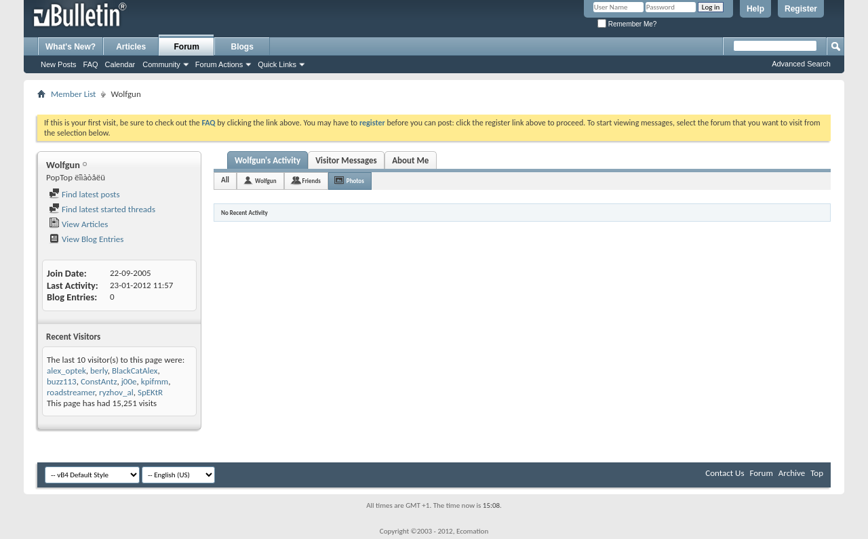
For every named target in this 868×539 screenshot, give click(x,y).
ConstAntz (99, 381)
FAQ (90, 64)
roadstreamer (71, 392)
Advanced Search (801, 64)
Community (161, 64)
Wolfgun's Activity (267, 160)
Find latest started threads (102, 209)
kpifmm (154, 381)
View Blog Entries (86, 239)
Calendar (120, 64)
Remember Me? (626, 24)
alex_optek (66, 370)
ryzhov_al (116, 392)
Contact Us (724, 473)
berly (99, 370)
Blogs (242, 47)
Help (755, 9)
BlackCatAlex (135, 370)
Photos (355, 180)
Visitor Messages (346, 160)
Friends (311, 180)
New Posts (59, 64)
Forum (186, 47)
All (225, 180)
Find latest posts (84, 194)
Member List (73, 94)
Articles (131, 47)
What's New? (70, 47)
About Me (410, 160)
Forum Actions (219, 64)
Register (801, 9)
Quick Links (277, 64)
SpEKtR (150, 392)
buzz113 (62, 381)
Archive (791, 473)
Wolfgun (265, 180)
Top (816, 473)
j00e (129, 381)
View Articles (78, 224)
